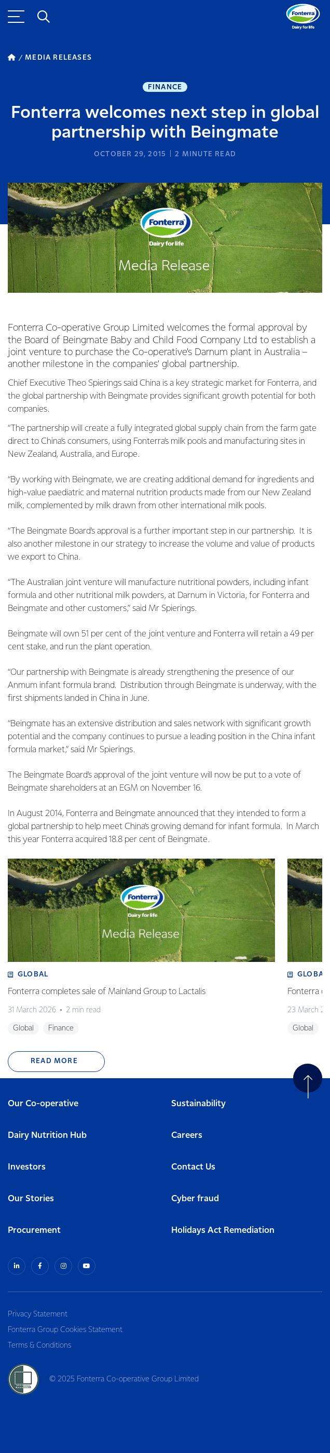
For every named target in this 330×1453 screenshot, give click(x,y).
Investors (27, 1167)
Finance (165, 87)
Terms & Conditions (39, 1345)
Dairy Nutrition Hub (47, 1135)
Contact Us (193, 1167)
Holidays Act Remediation (222, 1230)
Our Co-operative (43, 1103)
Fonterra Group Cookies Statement (65, 1330)
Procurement (34, 1230)
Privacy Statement (37, 1314)
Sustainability (198, 1103)
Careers (186, 1135)
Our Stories (31, 1198)
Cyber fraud (195, 1198)
